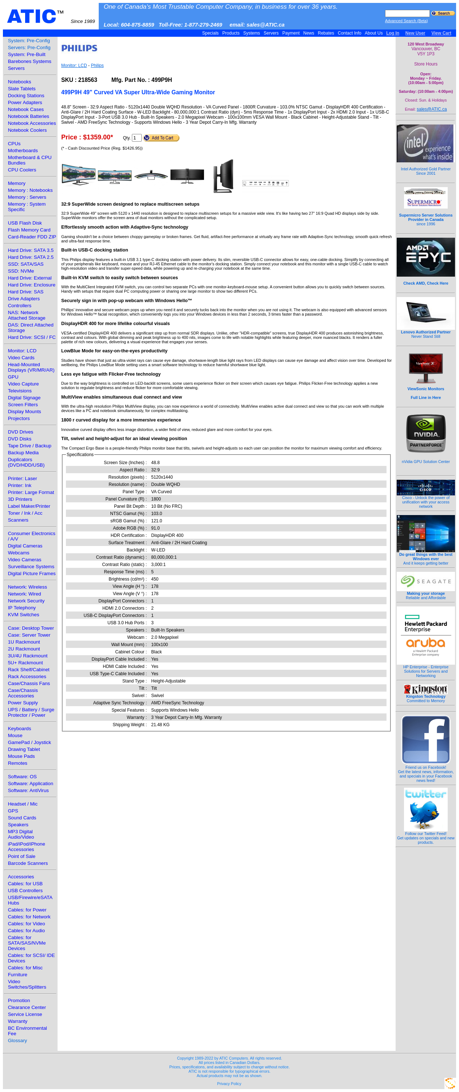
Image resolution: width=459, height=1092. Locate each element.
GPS (13, 811)
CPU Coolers (22, 170)
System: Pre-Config (29, 40)
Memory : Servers (27, 197)
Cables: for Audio (26, 930)
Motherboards (23, 150)
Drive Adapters (24, 298)
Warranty (18, 1021)
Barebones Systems (29, 61)
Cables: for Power (27, 910)
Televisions (20, 390)
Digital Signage (24, 397)
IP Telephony (22, 607)
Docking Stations (26, 95)
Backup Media (23, 452)
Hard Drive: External (30, 278)
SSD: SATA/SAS (26, 264)
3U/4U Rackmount (28, 655)
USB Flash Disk (25, 223)
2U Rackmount (24, 649)
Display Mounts (24, 411)
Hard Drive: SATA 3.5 (31, 250)
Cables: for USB (25, 883)
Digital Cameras (25, 546)
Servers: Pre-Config (29, 47)
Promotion (19, 1000)
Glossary (17, 1040)
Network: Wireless (27, 587)
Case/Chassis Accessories (23, 693)
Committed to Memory (426, 697)
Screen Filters (23, 404)
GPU (13, 377)
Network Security (26, 601)
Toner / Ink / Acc (25, 513)
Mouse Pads (21, 756)
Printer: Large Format (31, 492)
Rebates (326, 33)
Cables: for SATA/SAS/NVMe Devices (27, 943)
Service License (25, 1014)
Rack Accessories (27, 676)
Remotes (17, 763)
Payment (291, 33)
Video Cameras (25, 559)
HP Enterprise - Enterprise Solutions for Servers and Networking (426, 669)
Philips (97, 65)
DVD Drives (21, 432)
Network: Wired (24, 594)
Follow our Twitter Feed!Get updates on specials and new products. (426, 836)
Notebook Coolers (27, 130)
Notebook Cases (26, 109)
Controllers (19, 305)
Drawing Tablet (24, 749)
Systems (251, 33)
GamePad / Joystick (29, 742)
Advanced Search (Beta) (406, 21)
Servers (271, 33)
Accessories (21, 876)
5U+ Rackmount (25, 662)
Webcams (19, 552)
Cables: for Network (29, 916)
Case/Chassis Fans (29, 683)
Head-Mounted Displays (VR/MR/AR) (31, 367)
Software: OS (22, 776)
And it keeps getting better (426, 557)
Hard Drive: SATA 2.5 (31, 257)
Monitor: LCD (22, 350)
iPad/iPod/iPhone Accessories (26, 846)
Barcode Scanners (28, 863)
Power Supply (23, 702)
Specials (210, 33)
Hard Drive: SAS (26, 291)
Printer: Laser (22, 478)
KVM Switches (23, 614)
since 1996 (426, 215)
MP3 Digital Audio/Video (21, 834)
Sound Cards (22, 817)
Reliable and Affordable (426, 593)
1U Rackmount (24, 642)
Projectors (19, 418)
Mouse (15, 735)
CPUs (14, 143)
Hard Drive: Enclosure (31, 285)
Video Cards (21, 357)
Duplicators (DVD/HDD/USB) (26, 462)
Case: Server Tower (29, 635)
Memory (17, 183)
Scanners (18, 520)
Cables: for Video (26, 923)
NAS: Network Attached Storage (27, 315)
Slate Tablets (22, 88)
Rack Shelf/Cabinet (29, 669)
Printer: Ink (19, 485)
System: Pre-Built (27, 54)
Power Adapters (25, 102)
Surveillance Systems (31, 566)
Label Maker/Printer (29, 506)
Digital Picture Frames (32, 573)
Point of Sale (22, 856)
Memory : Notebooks (30, 190)
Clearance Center (27, 1007)
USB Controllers (25, 890)
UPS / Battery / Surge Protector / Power (31, 712)
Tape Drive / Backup (29, 445)
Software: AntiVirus (28, 790)
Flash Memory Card (29, 230)
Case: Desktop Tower (31, 628)
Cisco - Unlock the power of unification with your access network (426, 500)
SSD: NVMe (21, 271)
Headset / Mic (23, 804)
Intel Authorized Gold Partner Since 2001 (426, 167)
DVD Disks (19, 439)
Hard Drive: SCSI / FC (32, 337)
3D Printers (20, 499)
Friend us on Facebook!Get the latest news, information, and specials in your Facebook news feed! (426, 772)
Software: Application (30, 783)
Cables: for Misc (25, 967)
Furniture (17, 974)
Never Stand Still (426, 332)
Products (231, 33)
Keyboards (19, 728)
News (308, 33)
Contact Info (349, 33)
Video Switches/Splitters (27, 984)
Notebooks (19, 81)
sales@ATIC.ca (432, 109)
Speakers (18, 824)
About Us (374, 33)
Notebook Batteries (28, 116)
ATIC (51, 16)
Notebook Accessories (32, 123)
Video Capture (23, 384)
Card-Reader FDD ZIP (32, 237)
